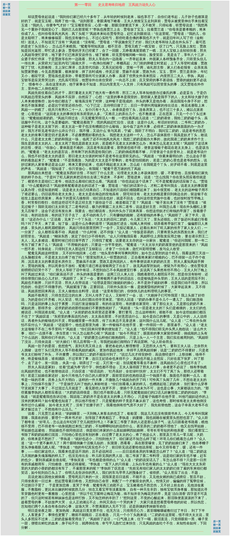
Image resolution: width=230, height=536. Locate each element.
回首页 (6, 14)
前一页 (6, 7)
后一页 (6, 4)
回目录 (6, 11)
